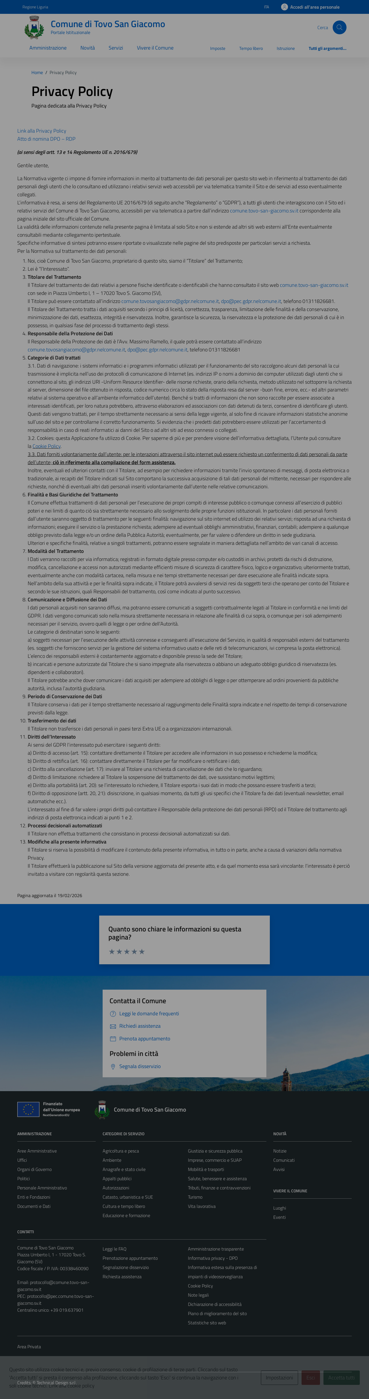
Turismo (195, 1196)
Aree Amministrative (37, 1150)
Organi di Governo (34, 1169)
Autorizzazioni (116, 1187)
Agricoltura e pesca (121, 1150)
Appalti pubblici (117, 1178)
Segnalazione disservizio (126, 1267)
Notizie (280, 1150)
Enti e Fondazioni (33, 1196)
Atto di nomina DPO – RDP (46, 139)
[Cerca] (340, 27)
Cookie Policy (47, 446)
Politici (23, 1178)
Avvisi (279, 1169)
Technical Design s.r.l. (56, 1382)
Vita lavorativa (202, 1206)
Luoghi (279, 1207)
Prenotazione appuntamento (130, 1258)
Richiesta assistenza (122, 1276)
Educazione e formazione (126, 1215)
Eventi (279, 1217)
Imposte (217, 48)
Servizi (116, 48)
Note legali (198, 1294)
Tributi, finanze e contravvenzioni (219, 1187)
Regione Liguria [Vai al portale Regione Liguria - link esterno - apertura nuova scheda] (35, 7)
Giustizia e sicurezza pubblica (215, 1150)
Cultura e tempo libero (124, 1206)
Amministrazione (48, 48)
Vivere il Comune (155, 48)
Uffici (22, 1160)
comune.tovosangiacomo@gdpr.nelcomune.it (170, 301)
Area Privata (29, 1346)
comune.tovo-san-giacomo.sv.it (264, 210)
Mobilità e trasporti (206, 1169)
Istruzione (286, 48)
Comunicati (284, 1160)
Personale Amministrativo (42, 1187)
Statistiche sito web (207, 1322)
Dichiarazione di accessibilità (215, 1304)
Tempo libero (251, 48)
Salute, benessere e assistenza (217, 1178)
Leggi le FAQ (115, 1248)
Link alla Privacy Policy (41, 131)
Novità (87, 48)
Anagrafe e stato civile (124, 1169)
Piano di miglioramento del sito (217, 1313)
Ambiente (112, 1160)
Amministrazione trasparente (216, 1248)
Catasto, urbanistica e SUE (128, 1196)
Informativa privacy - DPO (213, 1258)
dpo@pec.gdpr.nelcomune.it (251, 301)
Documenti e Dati (33, 1206)
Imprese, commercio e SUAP (215, 1160)
